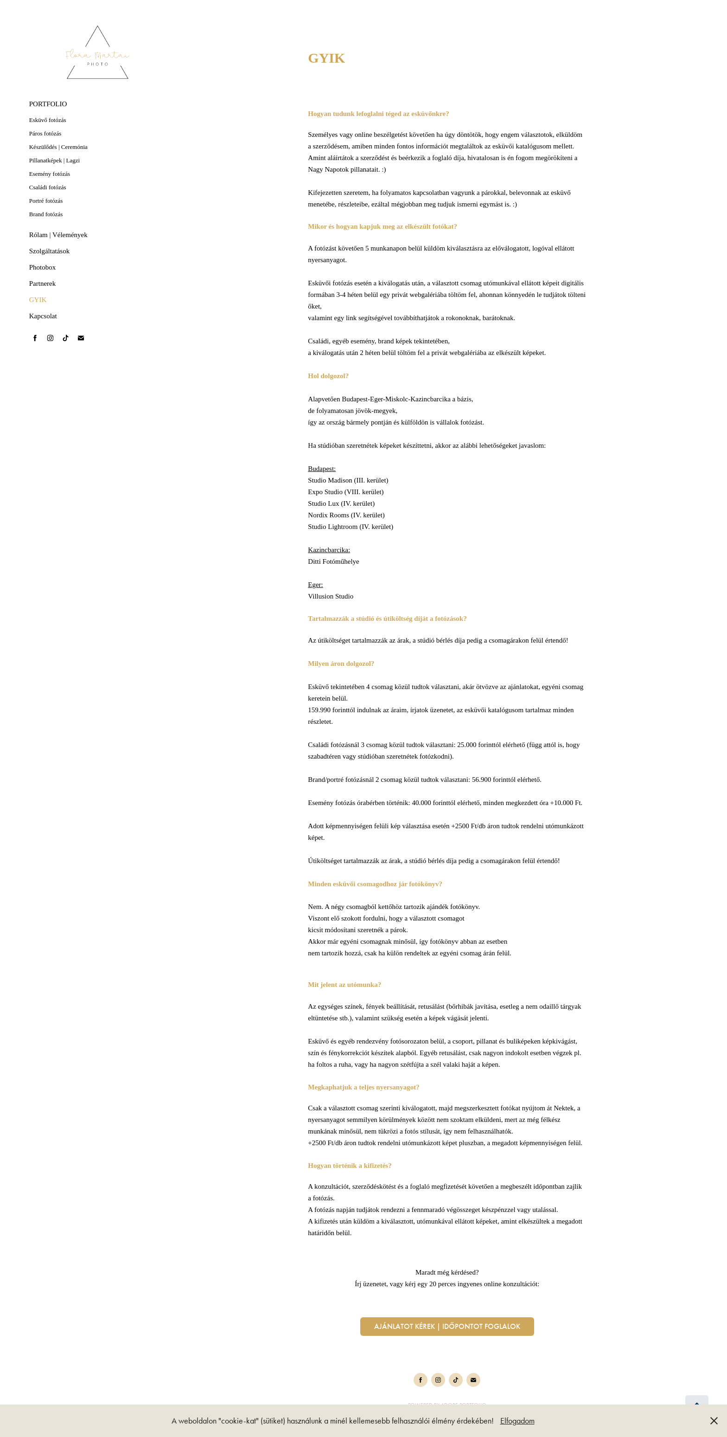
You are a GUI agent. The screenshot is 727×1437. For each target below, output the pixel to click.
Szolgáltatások (49, 251)
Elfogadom (517, 1421)
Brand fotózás (46, 214)
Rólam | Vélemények (58, 234)
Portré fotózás (46, 200)
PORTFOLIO (48, 104)
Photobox (42, 267)
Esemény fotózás (49, 173)
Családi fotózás (47, 187)
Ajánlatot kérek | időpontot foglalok (447, 1326)
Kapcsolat (43, 316)
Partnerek (42, 283)
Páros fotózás (45, 133)
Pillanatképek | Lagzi (54, 160)
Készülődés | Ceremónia (58, 146)
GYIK (38, 299)
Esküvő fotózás (47, 119)
